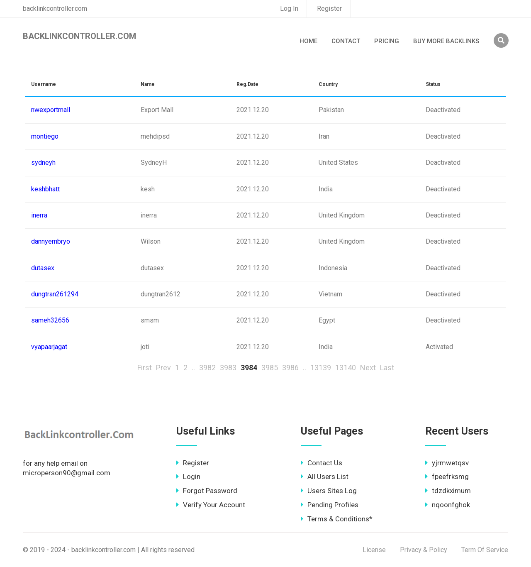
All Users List (324, 476)
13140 (345, 367)
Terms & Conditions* (337, 519)
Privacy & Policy (423, 550)
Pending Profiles (329, 505)
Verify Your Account (210, 505)
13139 (320, 367)
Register (329, 8)
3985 (269, 367)
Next (368, 367)
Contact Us (321, 463)
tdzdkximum (448, 490)
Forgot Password (206, 490)
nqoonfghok (447, 505)
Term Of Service (484, 550)
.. (193, 367)
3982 (207, 367)
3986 (290, 367)
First (144, 367)
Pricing (386, 41)
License (374, 550)
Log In (289, 8)
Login (188, 476)
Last (387, 367)
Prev (163, 367)
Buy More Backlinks (446, 41)
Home (308, 41)
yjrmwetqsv (447, 463)
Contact (345, 41)
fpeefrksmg (447, 476)
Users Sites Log (329, 490)
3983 (228, 367)
